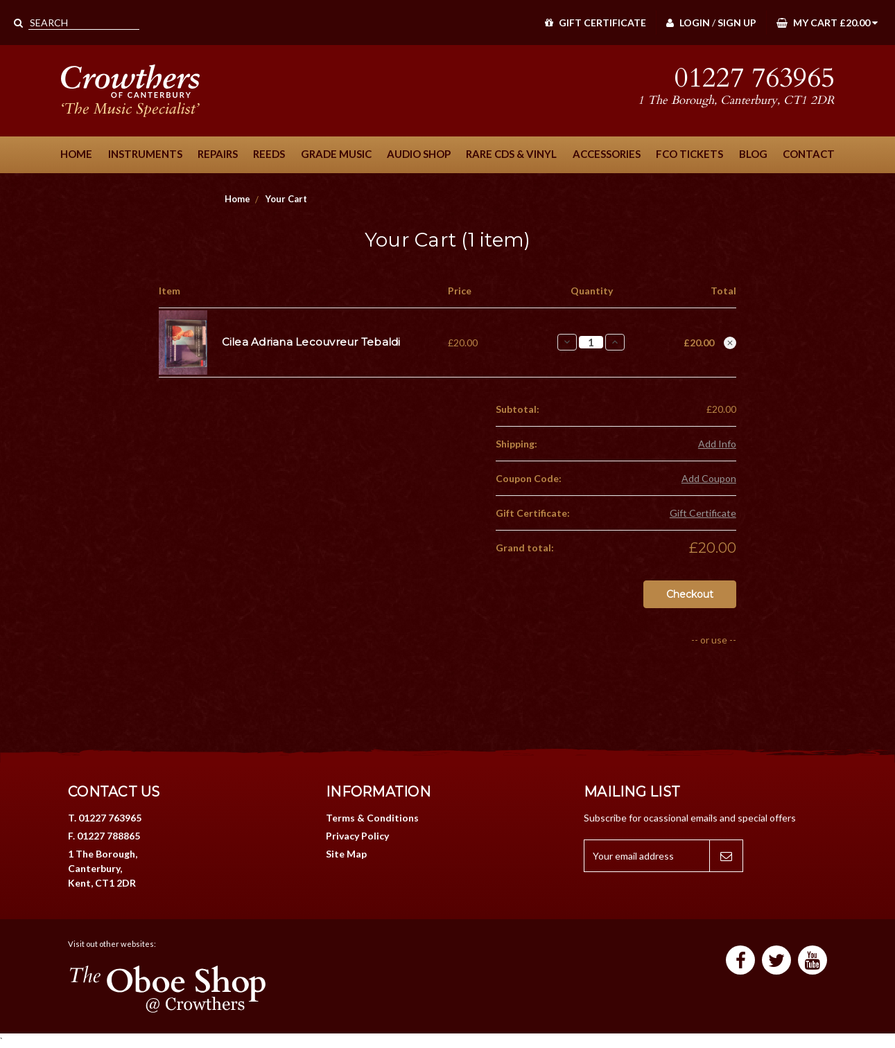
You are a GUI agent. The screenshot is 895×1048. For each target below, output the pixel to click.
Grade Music (336, 154)
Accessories (607, 154)
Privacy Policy (357, 836)
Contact (809, 154)
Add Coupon (708, 478)
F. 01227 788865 (104, 836)
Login (688, 22)
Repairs (218, 154)
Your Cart (286, 198)
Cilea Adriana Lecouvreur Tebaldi (311, 341)
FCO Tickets (689, 154)
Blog (753, 154)
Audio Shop (419, 154)
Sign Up (737, 22)
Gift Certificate (595, 22)
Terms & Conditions (372, 818)
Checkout (689, 594)
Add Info (717, 444)
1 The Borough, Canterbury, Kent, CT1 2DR (102, 868)
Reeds (269, 154)
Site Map (346, 854)
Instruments (145, 154)
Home (76, 154)
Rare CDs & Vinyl (511, 154)
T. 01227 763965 (104, 818)
